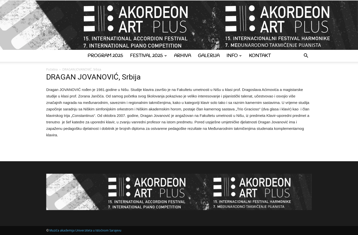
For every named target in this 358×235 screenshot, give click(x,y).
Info (234, 56)
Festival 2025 (148, 56)
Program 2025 (105, 56)
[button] (306, 56)
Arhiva (182, 56)
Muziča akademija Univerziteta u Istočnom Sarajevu (85, 230)
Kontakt (260, 56)
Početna (52, 69)
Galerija (209, 56)
